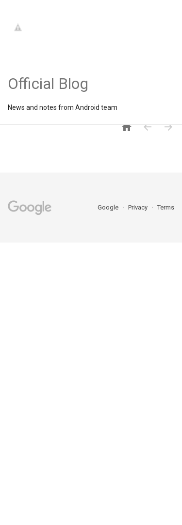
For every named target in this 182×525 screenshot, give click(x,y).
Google (109, 207)
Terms (165, 207)
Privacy (138, 207)
